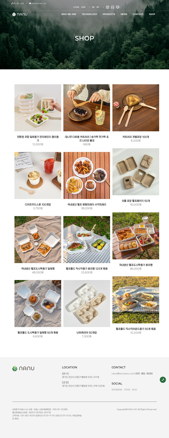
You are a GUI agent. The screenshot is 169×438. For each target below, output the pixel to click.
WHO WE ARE (67, 12)
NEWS (122, 12)
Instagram (117, 390)
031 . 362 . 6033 (18, 3)
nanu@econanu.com (37, 3)
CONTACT (137, 12)
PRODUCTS (108, 12)
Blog (134, 390)
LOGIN (115, 3)
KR (131, 3)
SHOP (151, 12)
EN (135, 3)
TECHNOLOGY (88, 12)
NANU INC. (133, 409)
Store (127, 390)
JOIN (122, 3)
